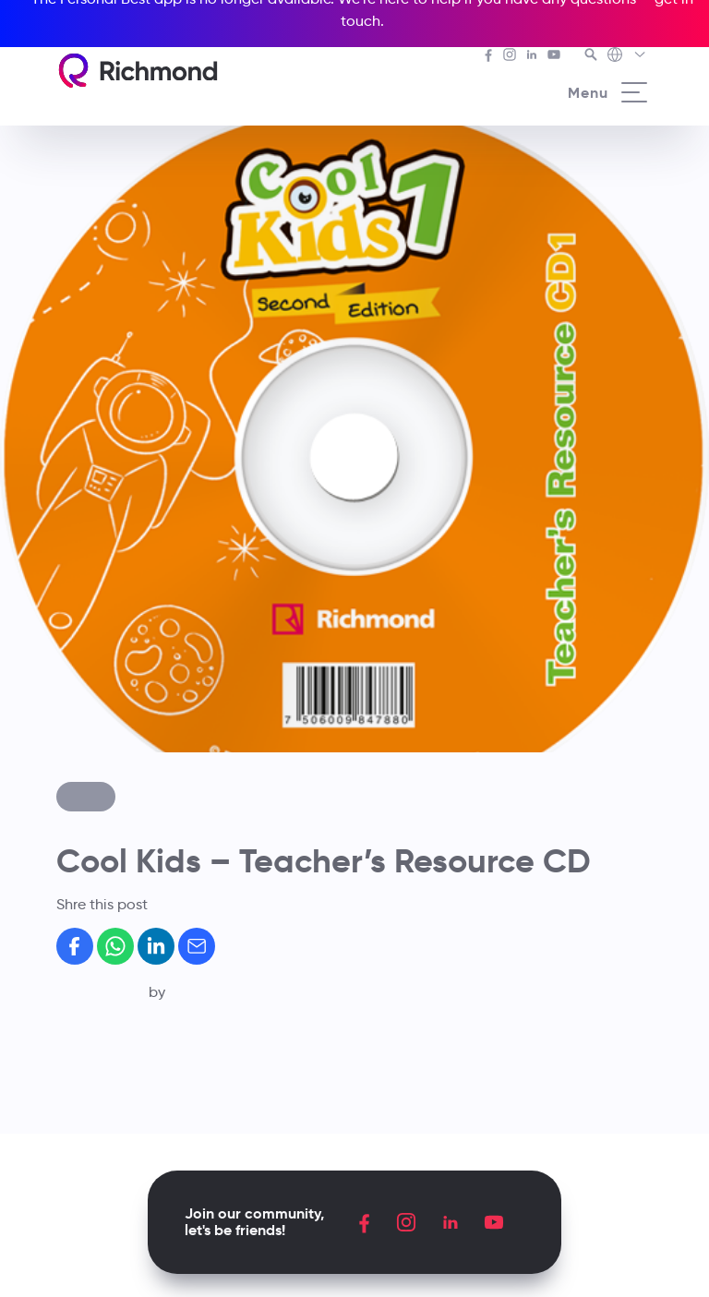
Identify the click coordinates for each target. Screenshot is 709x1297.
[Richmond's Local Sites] (627, 56)
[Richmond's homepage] (137, 71)
